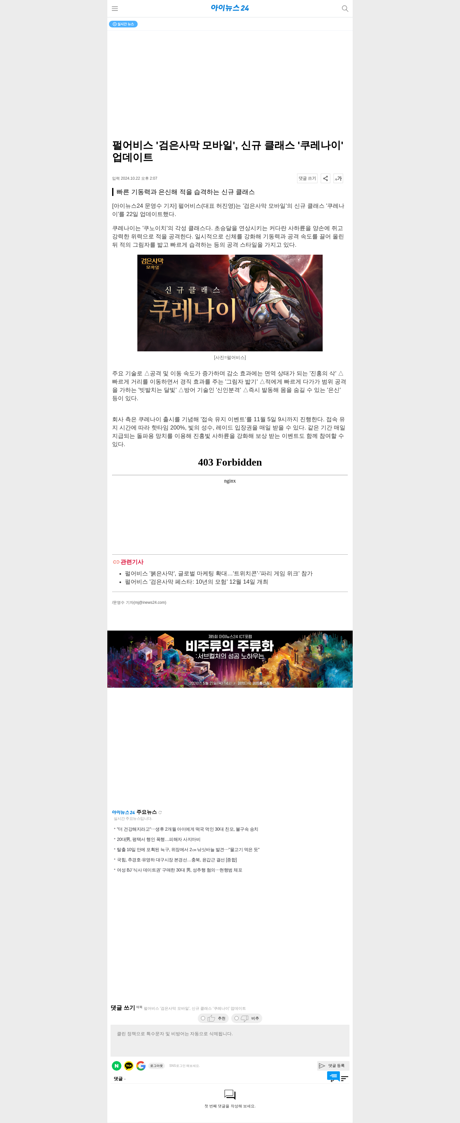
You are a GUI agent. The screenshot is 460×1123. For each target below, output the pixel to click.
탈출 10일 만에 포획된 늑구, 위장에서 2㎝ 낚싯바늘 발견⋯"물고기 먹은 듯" (188, 849)
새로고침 (160, 812)
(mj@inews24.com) (150, 602)
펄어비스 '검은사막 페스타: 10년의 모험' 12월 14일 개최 (196, 582)
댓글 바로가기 (333, 1076)
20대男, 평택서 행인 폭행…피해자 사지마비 (158, 839)
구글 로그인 (141, 1066)
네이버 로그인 (116, 1066)
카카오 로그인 (129, 1066)
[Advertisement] (230, 748)
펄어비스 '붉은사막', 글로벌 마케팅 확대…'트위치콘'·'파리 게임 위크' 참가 (219, 573)
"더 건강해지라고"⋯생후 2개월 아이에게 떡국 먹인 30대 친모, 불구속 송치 (187, 829)
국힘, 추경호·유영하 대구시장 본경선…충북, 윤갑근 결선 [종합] (177, 859)
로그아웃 (156, 1065)
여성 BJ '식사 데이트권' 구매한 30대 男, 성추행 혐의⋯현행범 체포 (179, 869)
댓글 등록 (336, 1065)
